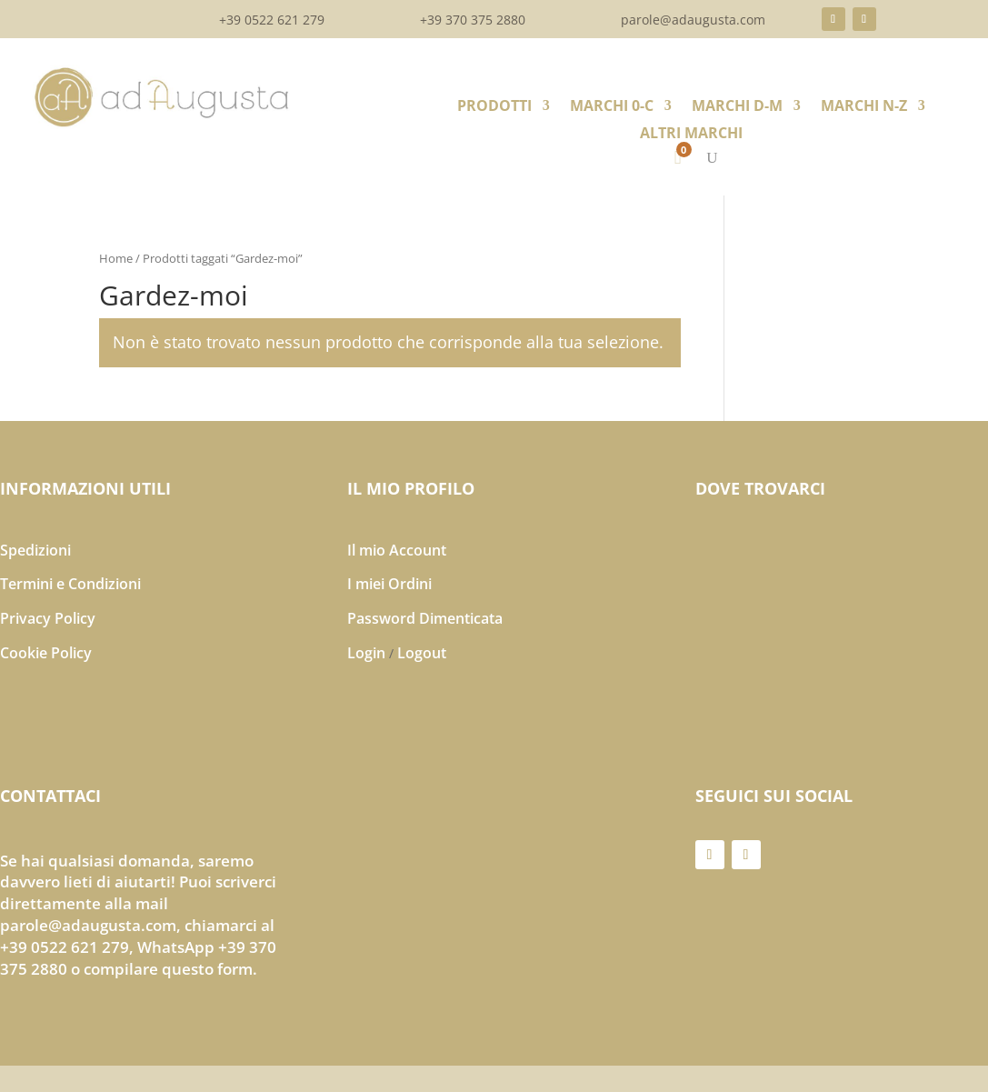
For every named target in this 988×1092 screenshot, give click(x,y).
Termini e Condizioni (70, 584)
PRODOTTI (494, 107)
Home (116, 258)
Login (366, 653)
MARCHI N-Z (864, 107)
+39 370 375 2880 (472, 21)
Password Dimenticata (425, 618)
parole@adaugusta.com (693, 21)
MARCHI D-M (737, 107)
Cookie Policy (46, 653)
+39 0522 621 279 (271, 21)
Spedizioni (35, 550)
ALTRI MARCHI (691, 134)
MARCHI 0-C (612, 107)
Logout (421, 653)
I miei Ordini (389, 584)
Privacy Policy (47, 618)
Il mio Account (396, 550)
